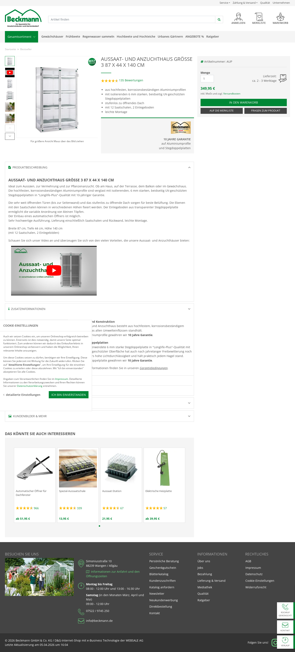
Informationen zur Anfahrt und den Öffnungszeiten (113, 574)
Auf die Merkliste (222, 110)
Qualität (265, 3)
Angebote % (194, 36)
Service (224, 3)
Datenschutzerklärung (29, 341)
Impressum (253, 568)
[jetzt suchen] (219, 19)
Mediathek (204, 587)
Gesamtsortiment (21, 37)
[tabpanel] (34, 485)
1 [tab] (99, 526)
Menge (205, 73)
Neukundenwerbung (163, 600)
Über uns (203, 561)
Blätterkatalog (158, 574)
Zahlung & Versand (244, 3)
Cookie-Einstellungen (259, 581)
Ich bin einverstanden (68, 351)
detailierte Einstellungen (21, 351)
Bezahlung (204, 574)
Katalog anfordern (161, 587)
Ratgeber (212, 36)
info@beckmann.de (99, 621)
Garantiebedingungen (154, 368)
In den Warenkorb (245, 102)
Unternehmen (281, 3)
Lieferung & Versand (211, 581)
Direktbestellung (160, 606)
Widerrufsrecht (255, 587)
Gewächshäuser (52, 36)
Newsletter (156, 594)
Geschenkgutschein (162, 568)
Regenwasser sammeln (98, 36)
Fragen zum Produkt (265, 110)
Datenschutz (254, 574)
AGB (248, 561)
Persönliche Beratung (164, 561)
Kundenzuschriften (162, 581)
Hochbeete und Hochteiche (136, 36)
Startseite (10, 49)
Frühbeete (73, 36)
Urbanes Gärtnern (170, 36)
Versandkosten (231, 93)
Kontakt (154, 613)
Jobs (200, 568)
